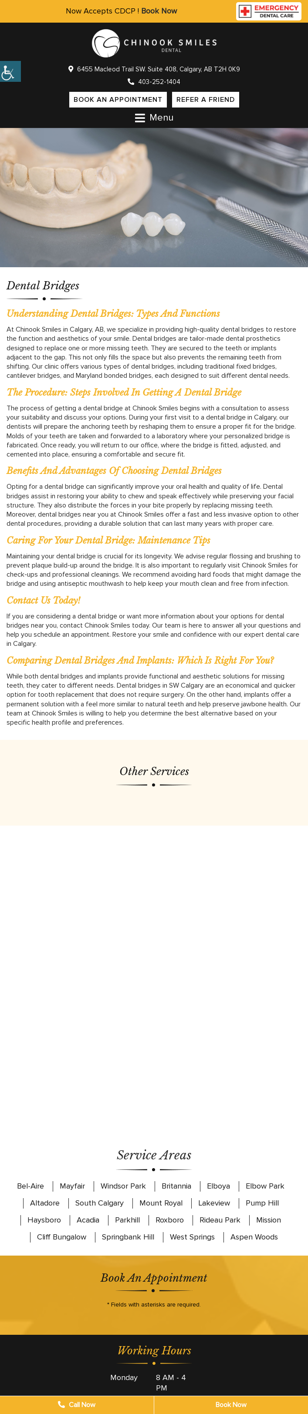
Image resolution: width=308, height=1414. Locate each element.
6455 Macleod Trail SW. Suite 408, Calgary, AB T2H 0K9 (154, 69)
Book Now (159, 11)
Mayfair (72, 1186)
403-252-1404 (154, 82)
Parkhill (127, 1220)
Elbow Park (265, 1186)
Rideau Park (220, 1220)
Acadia (88, 1220)
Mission (268, 1220)
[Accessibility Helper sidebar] (10, 71)
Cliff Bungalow (61, 1237)
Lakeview (214, 1203)
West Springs (192, 1237)
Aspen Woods (254, 1237)
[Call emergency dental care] (268, 9)
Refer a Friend (205, 99)
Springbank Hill (128, 1237)
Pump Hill (262, 1203)
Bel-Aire (30, 1186)
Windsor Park (123, 1186)
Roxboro (170, 1220)
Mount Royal (161, 1203)
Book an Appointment (118, 99)
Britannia (176, 1186)
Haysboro (44, 1220)
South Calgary (99, 1203)
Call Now (76, 1405)
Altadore (45, 1203)
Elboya (218, 1186)
